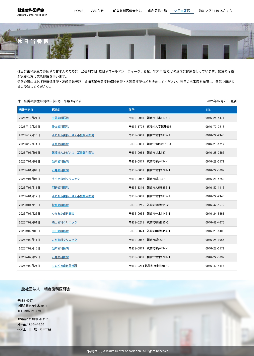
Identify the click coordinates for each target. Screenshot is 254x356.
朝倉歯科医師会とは (127, 10)
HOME (79, 10)
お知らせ (97, 10)
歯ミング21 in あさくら (215, 10)
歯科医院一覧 (157, 10)
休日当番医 (182, 10)
